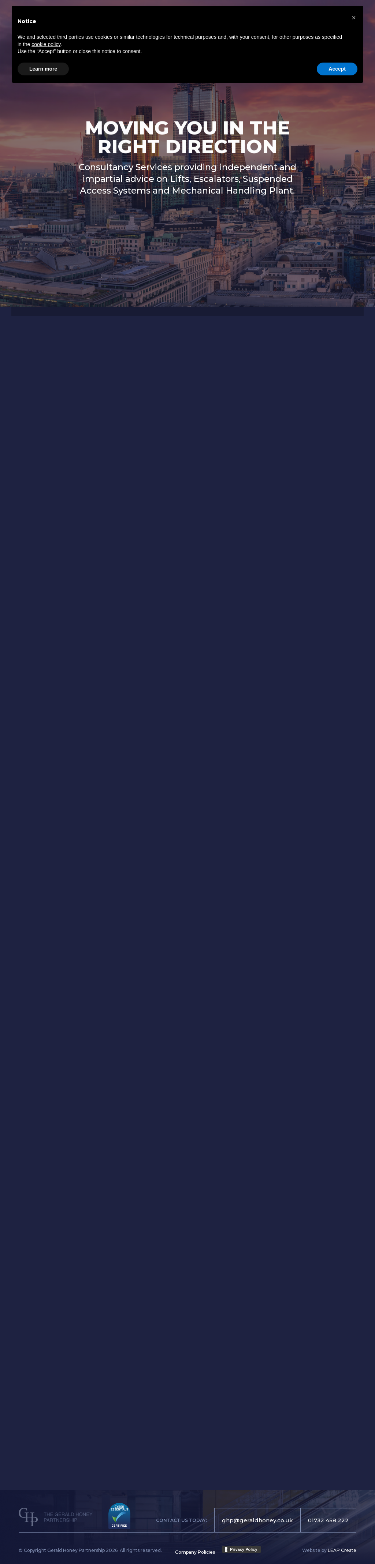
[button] (354, 17)
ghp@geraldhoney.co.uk (257, 1520)
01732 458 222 (328, 1520)
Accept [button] (337, 69)
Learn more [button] (43, 69)
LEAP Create (342, 1550)
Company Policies (195, 1552)
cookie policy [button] (45, 44)
